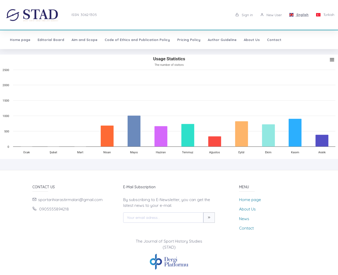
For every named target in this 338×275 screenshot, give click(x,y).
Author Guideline (222, 40)
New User (271, 15)
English (299, 15)
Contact (274, 40)
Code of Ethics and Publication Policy (137, 40)
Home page (20, 40)
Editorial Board (51, 40)
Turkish (325, 15)
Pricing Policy (188, 40)
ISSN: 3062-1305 (84, 15)
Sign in (244, 15)
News (244, 218)
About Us (252, 40)
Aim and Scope (84, 40)
